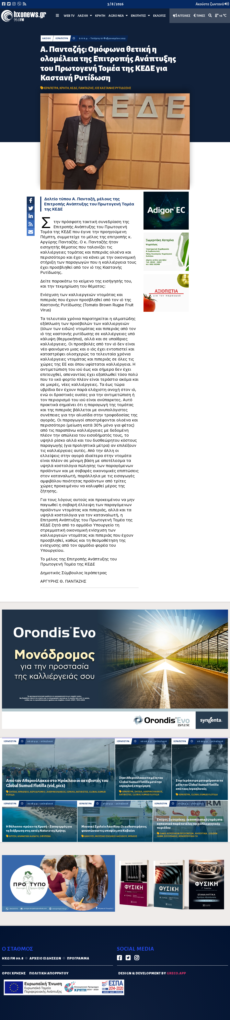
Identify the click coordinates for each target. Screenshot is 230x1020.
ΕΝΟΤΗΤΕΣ (140, 15)
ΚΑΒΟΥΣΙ (89, 836)
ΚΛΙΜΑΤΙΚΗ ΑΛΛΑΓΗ (28, 836)
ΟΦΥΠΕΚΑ (45, 836)
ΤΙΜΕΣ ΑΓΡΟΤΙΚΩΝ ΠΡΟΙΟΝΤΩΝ (177, 833)
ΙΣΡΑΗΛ (71, 792)
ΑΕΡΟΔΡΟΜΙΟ (38, 792)
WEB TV (69, 15)
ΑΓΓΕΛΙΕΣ (181, 15)
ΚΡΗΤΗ (100, 15)
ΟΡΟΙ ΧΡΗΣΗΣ (14, 973)
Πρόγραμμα (78, 958)
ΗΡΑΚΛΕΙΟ (23, 792)
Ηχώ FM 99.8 (13, 958)
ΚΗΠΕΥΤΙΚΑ (201, 833)
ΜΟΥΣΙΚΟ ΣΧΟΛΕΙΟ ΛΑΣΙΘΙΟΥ (111, 836)
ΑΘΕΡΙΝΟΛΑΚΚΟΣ (56, 792)
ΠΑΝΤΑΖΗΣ (86, 88)
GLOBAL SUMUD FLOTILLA (145, 794)
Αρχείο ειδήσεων (45, 958)
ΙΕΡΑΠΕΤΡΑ (61, 38)
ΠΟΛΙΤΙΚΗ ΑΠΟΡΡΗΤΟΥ (49, 973)
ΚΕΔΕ (73, 88)
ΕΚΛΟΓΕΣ (159, 15)
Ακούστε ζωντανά (212, 4)
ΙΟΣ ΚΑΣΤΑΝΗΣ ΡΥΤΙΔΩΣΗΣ (113, 88)
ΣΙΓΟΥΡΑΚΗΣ (171, 836)
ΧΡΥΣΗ (13, 836)
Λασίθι (85, 15)
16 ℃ (220, 15)
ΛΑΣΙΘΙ (46, 38)
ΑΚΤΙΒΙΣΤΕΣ (82, 792)
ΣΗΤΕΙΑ (13, 792)
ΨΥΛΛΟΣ (132, 836)
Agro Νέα (118, 15)
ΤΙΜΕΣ (199, 15)
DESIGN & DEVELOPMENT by (152, 973)
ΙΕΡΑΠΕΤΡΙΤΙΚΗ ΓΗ (188, 836)
